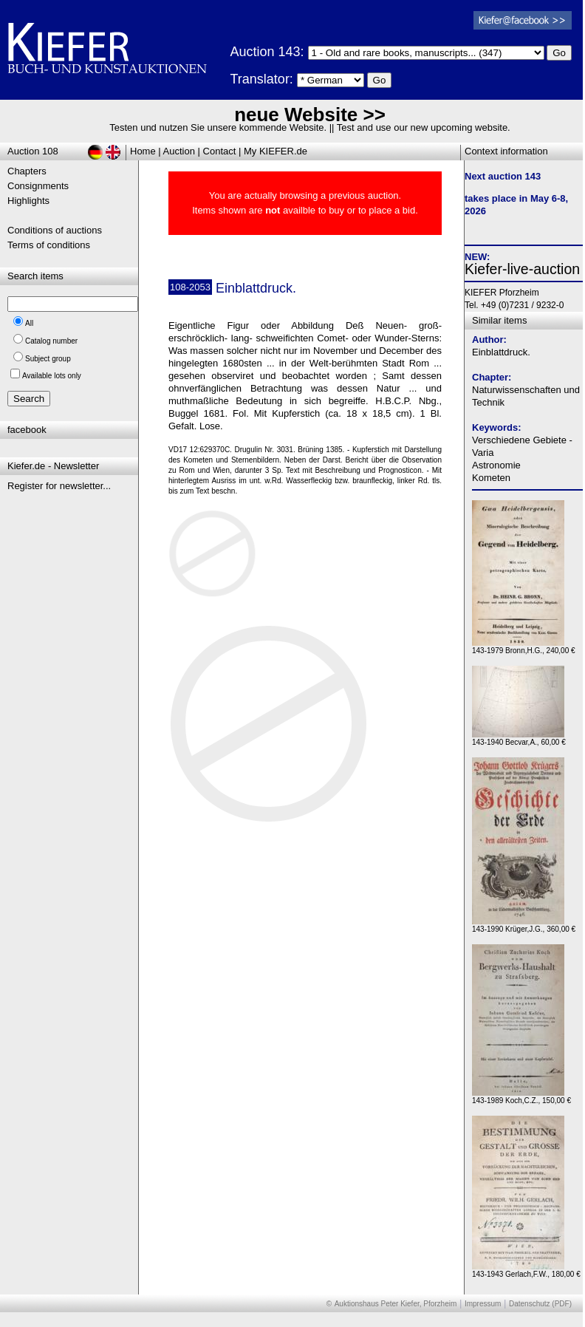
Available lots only (51, 376)
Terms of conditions (48, 244)
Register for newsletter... (59, 485)
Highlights (28, 200)
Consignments (38, 185)
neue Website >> (310, 114)
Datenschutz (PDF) (540, 1304)
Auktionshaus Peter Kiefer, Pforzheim (396, 1304)
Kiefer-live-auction (522, 269)
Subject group (48, 359)
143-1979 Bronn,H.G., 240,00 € (523, 647)
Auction (179, 151)
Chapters (27, 171)
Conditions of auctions (54, 230)
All (29, 323)
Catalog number (51, 341)
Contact (219, 151)
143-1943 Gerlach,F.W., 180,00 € (526, 1270)
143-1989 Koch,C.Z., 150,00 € (521, 1097)
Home (143, 151)
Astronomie (496, 465)
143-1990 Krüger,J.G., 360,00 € (523, 925)
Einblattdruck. (501, 352)
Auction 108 (32, 151)
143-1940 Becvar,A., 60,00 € (519, 738)
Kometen (491, 477)
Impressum (483, 1304)
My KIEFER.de (275, 151)
